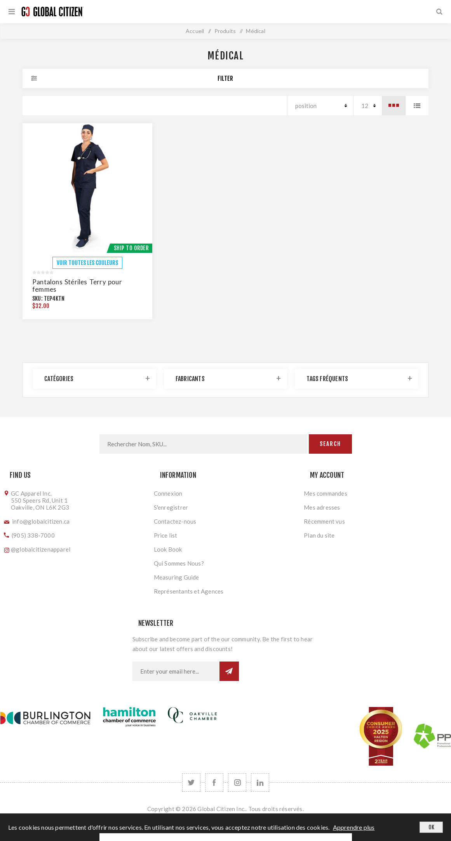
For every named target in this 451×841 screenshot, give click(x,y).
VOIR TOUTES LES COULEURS (87, 262)
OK (431, 827)
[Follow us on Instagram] (237, 782)
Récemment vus (324, 521)
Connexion (168, 493)
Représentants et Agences (189, 591)
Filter (225, 78)
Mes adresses (322, 507)
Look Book (168, 549)
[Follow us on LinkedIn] (260, 782)
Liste (416, 105)
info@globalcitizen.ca (41, 521)
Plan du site (319, 535)
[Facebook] (214, 782)
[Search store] (203, 444)
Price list (166, 535)
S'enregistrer (171, 507)
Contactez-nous (175, 521)
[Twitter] (191, 782)
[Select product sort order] (320, 105)
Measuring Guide (176, 577)
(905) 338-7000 (33, 535)
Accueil (195, 31)
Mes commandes (325, 493)
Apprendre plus (354, 827)
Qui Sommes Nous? (179, 563)
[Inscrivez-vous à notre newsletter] (175, 671)
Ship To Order (131, 248)
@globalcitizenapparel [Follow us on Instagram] (40, 549)
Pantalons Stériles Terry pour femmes (77, 285)
